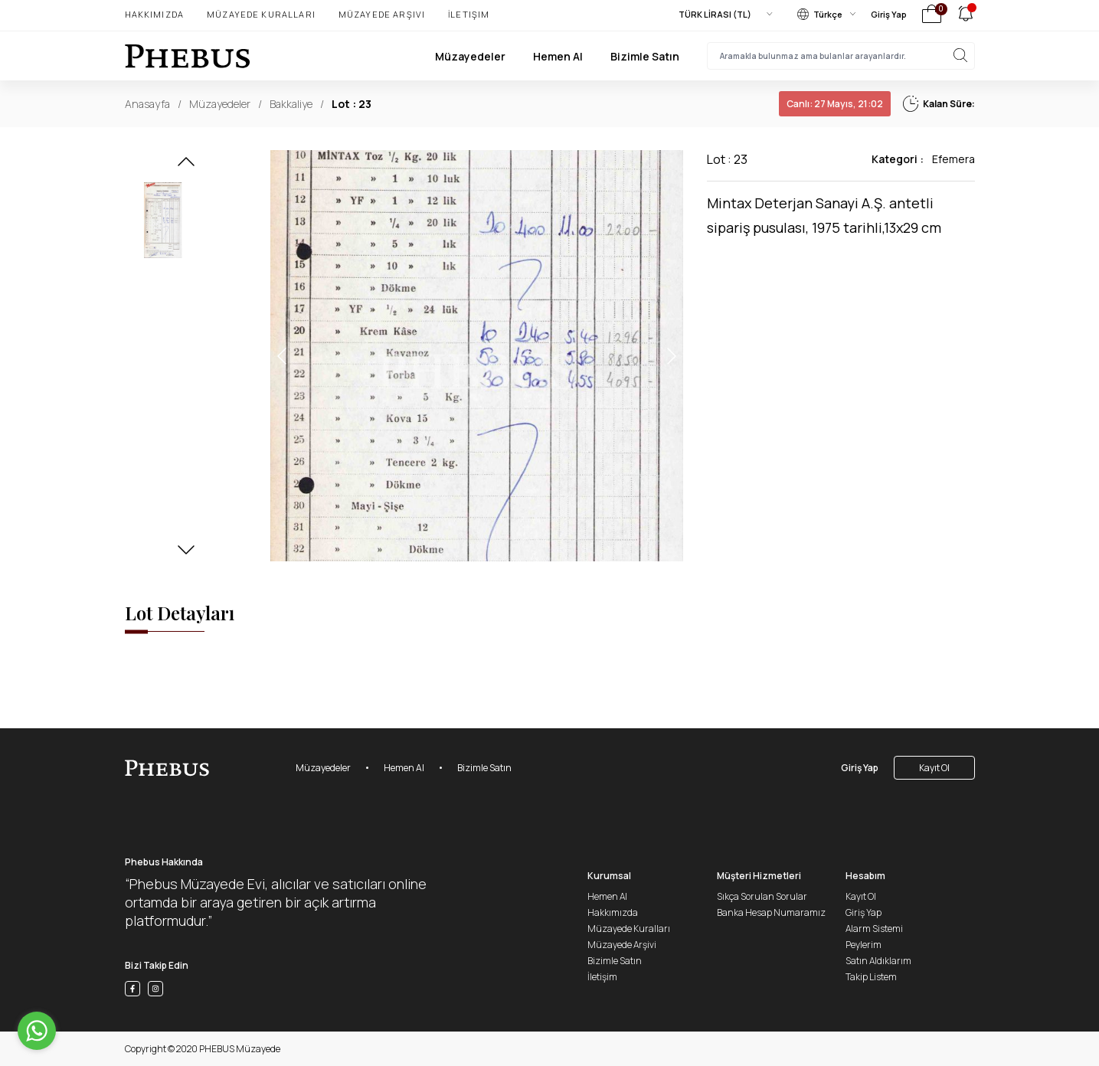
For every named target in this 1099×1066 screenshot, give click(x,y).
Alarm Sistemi (874, 928)
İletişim (468, 14)
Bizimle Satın (644, 56)
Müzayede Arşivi (382, 14)
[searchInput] (841, 56)
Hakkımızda (155, 14)
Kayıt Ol (934, 767)
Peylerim (863, 944)
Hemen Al (558, 56)
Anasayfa (147, 103)
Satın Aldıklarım (878, 960)
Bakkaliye (291, 103)
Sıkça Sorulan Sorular (762, 896)
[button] (186, 166)
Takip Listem (871, 976)
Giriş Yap (889, 14)
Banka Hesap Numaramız (771, 912)
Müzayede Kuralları (261, 14)
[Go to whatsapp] (37, 1031)
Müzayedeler (470, 56)
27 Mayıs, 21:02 (835, 103)
